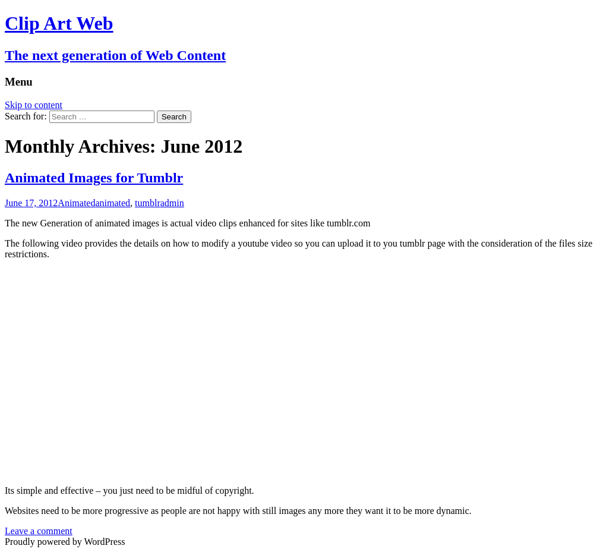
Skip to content (33, 105)
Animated (76, 203)
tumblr (147, 203)
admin (172, 203)
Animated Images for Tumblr (94, 177)
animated (112, 203)
